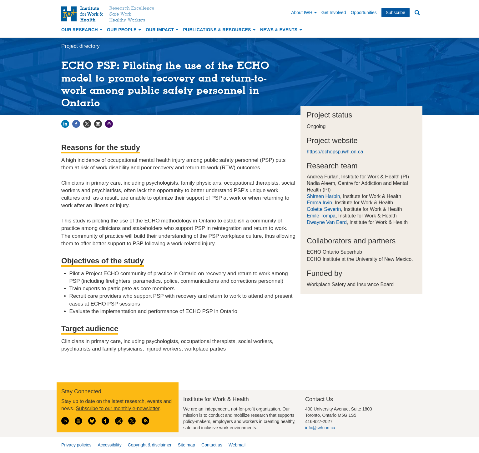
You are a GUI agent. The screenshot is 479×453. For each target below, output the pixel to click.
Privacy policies (76, 444)
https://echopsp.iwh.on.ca (335, 151)
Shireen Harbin (323, 196)
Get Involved (333, 12)
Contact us (211, 444)
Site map (186, 444)
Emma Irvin (319, 202)
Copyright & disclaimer (150, 444)
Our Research (81, 29)
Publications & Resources (219, 29)
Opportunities (363, 12)
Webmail (237, 444)
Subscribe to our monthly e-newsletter (117, 408)
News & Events (281, 29)
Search (417, 13)
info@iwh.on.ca (320, 427)
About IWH (304, 12)
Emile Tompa (321, 215)
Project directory (80, 46)
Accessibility (109, 444)
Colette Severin (324, 209)
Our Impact (162, 29)
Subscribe (395, 12)
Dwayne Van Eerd (327, 222)
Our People (124, 29)
